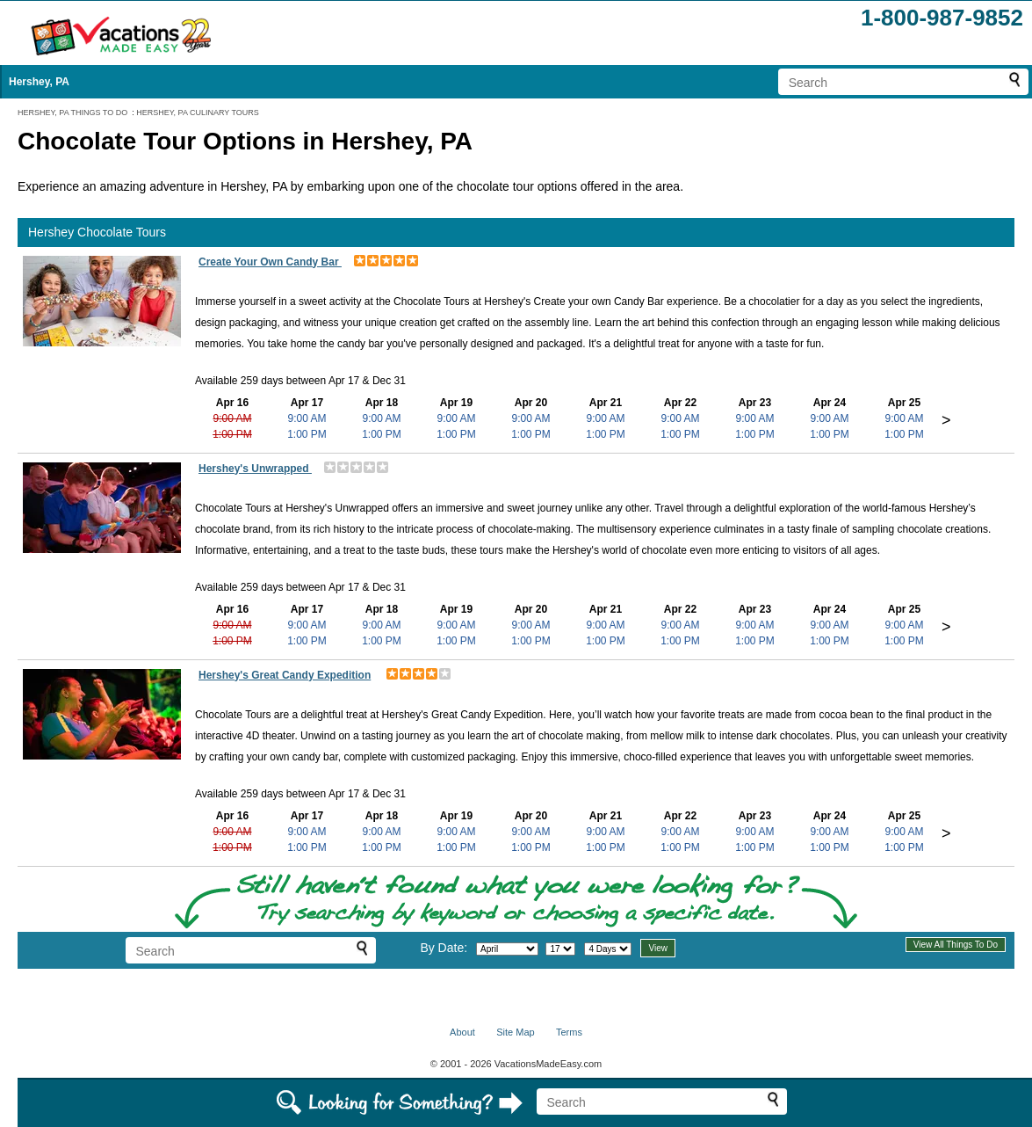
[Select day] (560, 949)
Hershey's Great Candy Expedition (284, 675)
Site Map (515, 1032)
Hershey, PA (39, 82)
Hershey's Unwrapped (255, 468)
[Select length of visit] (607, 949)
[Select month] (507, 949)
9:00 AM (232, 418)
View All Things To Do (955, 944)
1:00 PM (232, 434)
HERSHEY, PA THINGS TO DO (72, 112)
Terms (569, 1032)
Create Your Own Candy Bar (270, 262)
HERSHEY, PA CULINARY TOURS (197, 112)
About (462, 1032)
